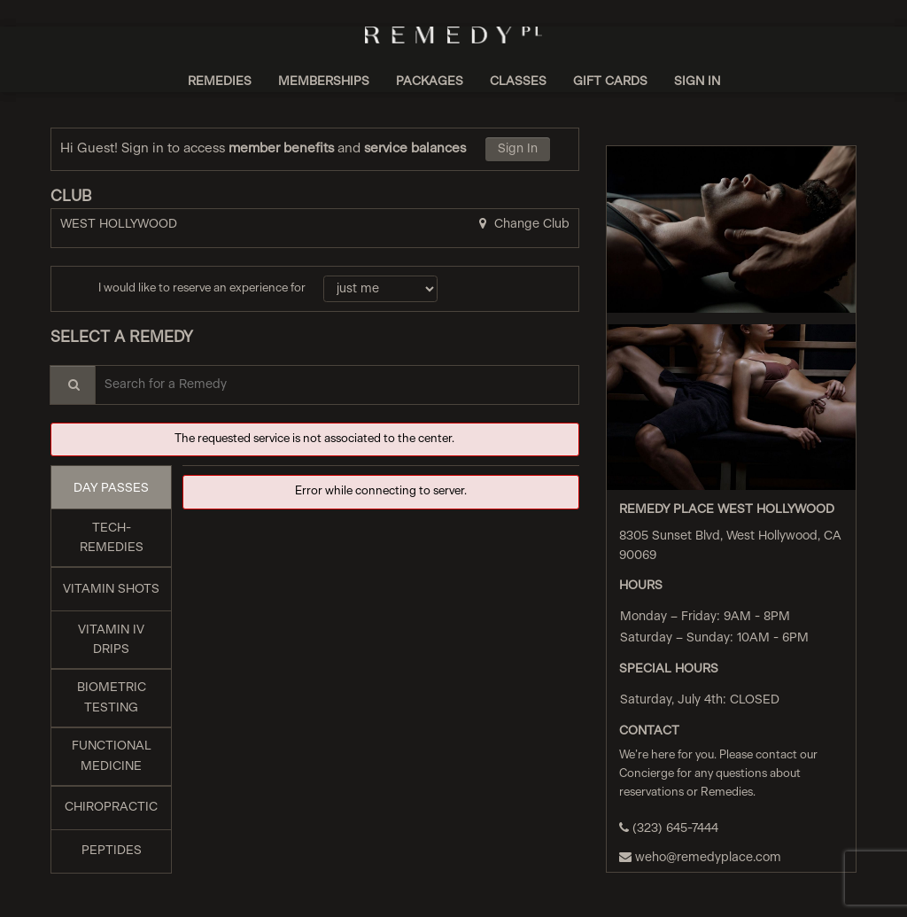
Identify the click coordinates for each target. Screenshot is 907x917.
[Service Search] (73, 385)
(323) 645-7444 (668, 828)
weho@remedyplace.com (700, 857)
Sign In (518, 149)
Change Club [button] (530, 224)
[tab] (111, 487)
